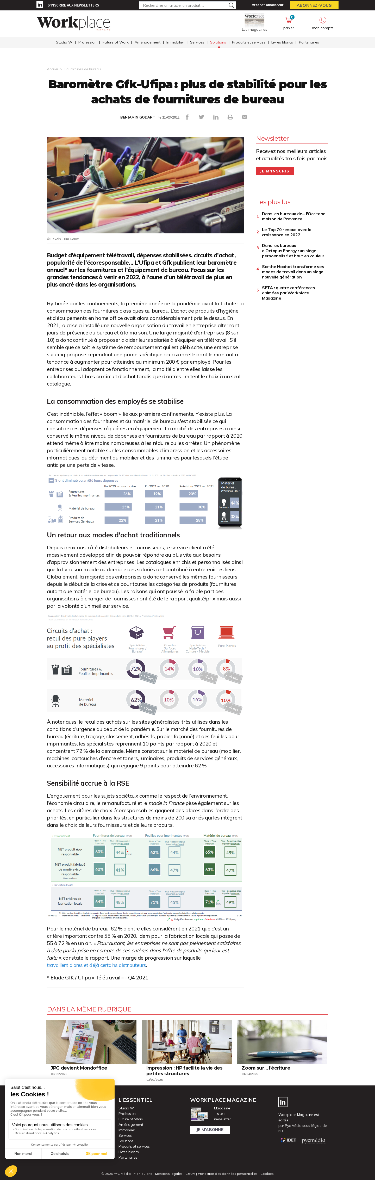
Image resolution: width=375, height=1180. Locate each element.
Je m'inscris (275, 171)
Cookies (268, 1174)
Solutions (218, 42)
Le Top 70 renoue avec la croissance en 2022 (286, 232)
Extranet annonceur (267, 4)
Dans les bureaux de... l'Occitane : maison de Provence (295, 216)
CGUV (190, 1174)
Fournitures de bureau (83, 69)
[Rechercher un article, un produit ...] (187, 5)
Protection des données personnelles (228, 1174)
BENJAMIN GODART (138, 117)
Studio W (64, 42)
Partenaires (309, 42)
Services (197, 42)
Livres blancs (282, 42)
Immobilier (175, 42)
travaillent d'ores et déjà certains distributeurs (100, 965)
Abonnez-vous (314, 5)
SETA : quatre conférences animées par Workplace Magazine (288, 293)
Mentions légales (168, 1174)
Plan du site (141, 1174)
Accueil (53, 69)
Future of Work (116, 42)
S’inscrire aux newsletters (73, 5)
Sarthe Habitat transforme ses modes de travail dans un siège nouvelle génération (293, 272)
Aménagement (147, 42)
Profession (87, 42)
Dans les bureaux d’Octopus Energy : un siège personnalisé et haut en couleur (293, 250)
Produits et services (248, 42)
